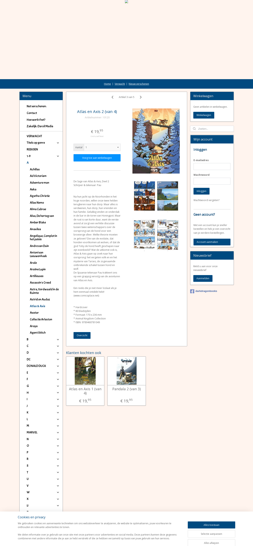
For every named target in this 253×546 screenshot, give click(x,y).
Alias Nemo (37, 203)
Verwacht (120, 83)
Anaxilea (35, 229)
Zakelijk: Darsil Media (40, 126)
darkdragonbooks (203, 291)
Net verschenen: (36, 106)
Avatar (34, 313)
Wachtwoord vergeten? (206, 200)
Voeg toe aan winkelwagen (97, 158)
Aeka (33, 189)
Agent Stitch (38, 333)
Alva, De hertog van (42, 216)
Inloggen (201, 191)
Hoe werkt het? (36, 120)
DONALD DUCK (43, 366)
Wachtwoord (202, 175)
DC (43, 359)
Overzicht (82, 335)
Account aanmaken (207, 242)
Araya (34, 326)
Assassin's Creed (40, 283)
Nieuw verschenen (139, 83)
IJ (43, 506)
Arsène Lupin (38, 269)
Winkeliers (43, 522)
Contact (32, 113)
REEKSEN (32, 149)
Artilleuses (36, 276)
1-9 (43, 156)
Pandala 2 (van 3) (126, 389)
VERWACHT (34, 136)
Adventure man (39, 183)
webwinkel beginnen (138, 538)
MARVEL (43, 432)
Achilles (35, 169)
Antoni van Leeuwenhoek (38, 254)
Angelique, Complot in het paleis (43, 237)
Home (107, 83)
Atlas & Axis (37, 306)
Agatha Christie (40, 196)
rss (122, 538)
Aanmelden (202, 278)
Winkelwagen (203, 115)
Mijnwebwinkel (172, 538)
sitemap (114, 538)
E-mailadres (201, 160)
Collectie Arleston (41, 319)
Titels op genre (43, 143)
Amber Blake (38, 222)
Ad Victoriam (38, 176)
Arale (33, 263)
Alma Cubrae (38, 209)
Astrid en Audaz (40, 299)
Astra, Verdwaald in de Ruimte (44, 291)
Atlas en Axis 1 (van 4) (85, 391)
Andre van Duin (39, 246)
